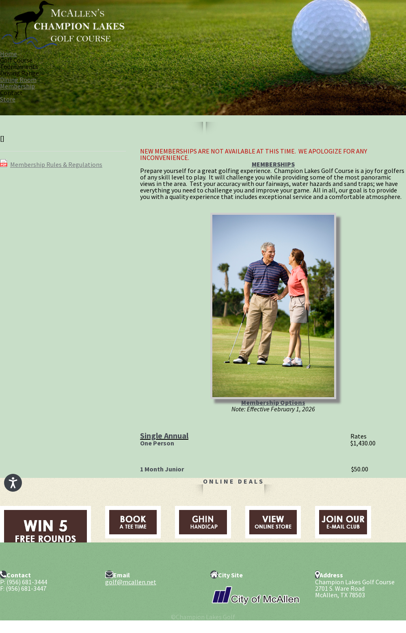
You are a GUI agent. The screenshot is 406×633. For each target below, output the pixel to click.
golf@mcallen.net (130, 582)
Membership (17, 86)
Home (8, 54)
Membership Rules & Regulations (56, 164)
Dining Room (18, 80)
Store (7, 99)
